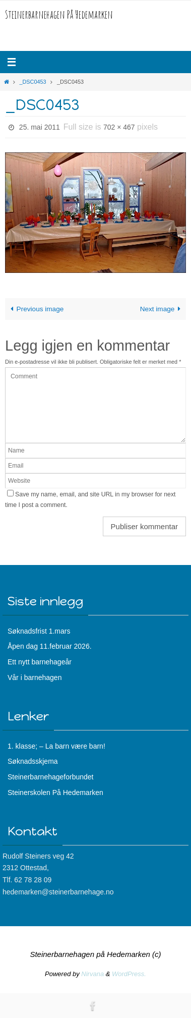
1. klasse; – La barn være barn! (56, 746)
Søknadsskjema (33, 761)
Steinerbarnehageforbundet (50, 777)
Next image (162, 309)
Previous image (35, 309)
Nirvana (92, 974)
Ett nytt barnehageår (40, 662)
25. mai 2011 (39, 127)
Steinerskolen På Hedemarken (55, 792)
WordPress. (129, 974)
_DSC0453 (32, 82)
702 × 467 (119, 127)
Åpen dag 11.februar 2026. (50, 646)
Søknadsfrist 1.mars (39, 631)
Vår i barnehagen (34, 677)
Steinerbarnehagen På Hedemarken (59, 14)
